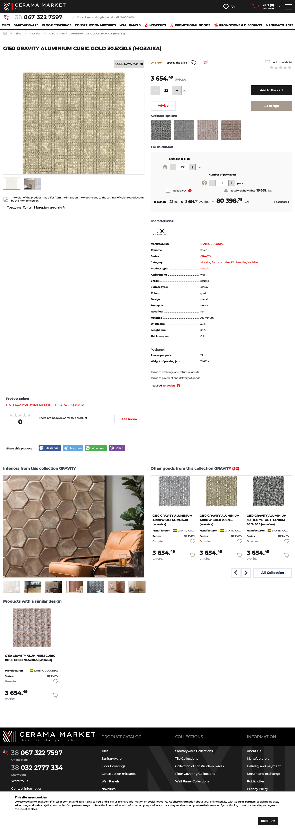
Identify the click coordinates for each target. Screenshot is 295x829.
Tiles (6, 25)
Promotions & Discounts (238, 25)
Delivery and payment (264, 766)
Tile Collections (186, 759)
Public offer (255, 781)
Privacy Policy (257, 789)
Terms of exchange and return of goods (175, 372)
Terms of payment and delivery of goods (175, 378)
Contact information (26, 788)
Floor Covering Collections (195, 774)
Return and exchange (263, 774)
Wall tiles (252, 262)
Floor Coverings (56, 25)
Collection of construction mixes (199, 766)
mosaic (204, 268)
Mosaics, (205, 262)
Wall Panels (130, 25)
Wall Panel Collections (192, 781)
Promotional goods (190, 25)
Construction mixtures (95, 25)
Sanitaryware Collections (194, 751)
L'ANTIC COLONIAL (212, 243)
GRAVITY (205, 256)
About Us (254, 751)
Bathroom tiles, (221, 262)
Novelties (155, 25)
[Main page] (49, 736)
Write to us (19, 781)
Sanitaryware (26, 25)
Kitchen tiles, (239, 262)
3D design (168, 385)
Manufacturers (279, 25)
